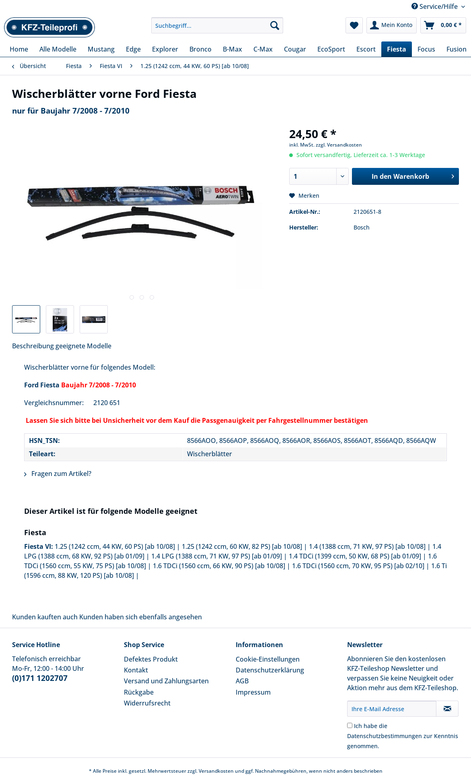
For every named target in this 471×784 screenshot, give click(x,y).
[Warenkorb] (443, 25)
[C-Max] (263, 49)
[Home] (19, 49)
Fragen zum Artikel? (57, 473)
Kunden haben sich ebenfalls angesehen (140, 616)
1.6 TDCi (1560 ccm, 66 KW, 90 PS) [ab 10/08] (219, 565)
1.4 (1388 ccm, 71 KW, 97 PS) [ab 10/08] (367, 546)
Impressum (253, 692)
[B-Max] (232, 49)
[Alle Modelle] (58, 49)
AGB (242, 680)
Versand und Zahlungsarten (166, 680)
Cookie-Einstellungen (268, 659)
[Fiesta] (396, 49)
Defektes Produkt (151, 659)
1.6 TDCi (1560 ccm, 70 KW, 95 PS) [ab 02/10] (358, 565)
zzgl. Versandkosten (339, 144)
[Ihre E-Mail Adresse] (391, 709)
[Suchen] (274, 25)
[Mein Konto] (391, 25)
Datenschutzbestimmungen (384, 736)
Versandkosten (216, 770)
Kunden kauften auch (45, 616)
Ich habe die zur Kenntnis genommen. (402, 736)
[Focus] (426, 49)
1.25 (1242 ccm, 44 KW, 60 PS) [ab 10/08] (115, 546)
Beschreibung (33, 345)
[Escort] (366, 49)
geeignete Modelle (83, 345)
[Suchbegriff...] (217, 25)
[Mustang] (101, 49)
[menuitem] (217, 29)
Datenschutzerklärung (270, 670)
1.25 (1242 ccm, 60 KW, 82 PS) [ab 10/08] (242, 546)
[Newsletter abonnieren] (447, 709)
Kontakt (136, 670)
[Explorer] (165, 49)
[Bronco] (200, 49)
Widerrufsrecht (147, 703)
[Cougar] (295, 49)
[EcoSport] (331, 49)
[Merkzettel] (354, 25)
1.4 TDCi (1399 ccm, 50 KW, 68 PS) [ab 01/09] (355, 556)
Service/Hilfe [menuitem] (435, 6)
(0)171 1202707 (40, 678)
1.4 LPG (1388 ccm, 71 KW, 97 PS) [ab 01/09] (216, 556)
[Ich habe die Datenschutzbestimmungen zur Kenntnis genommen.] (349, 725)
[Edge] (133, 49)
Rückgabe (139, 692)
